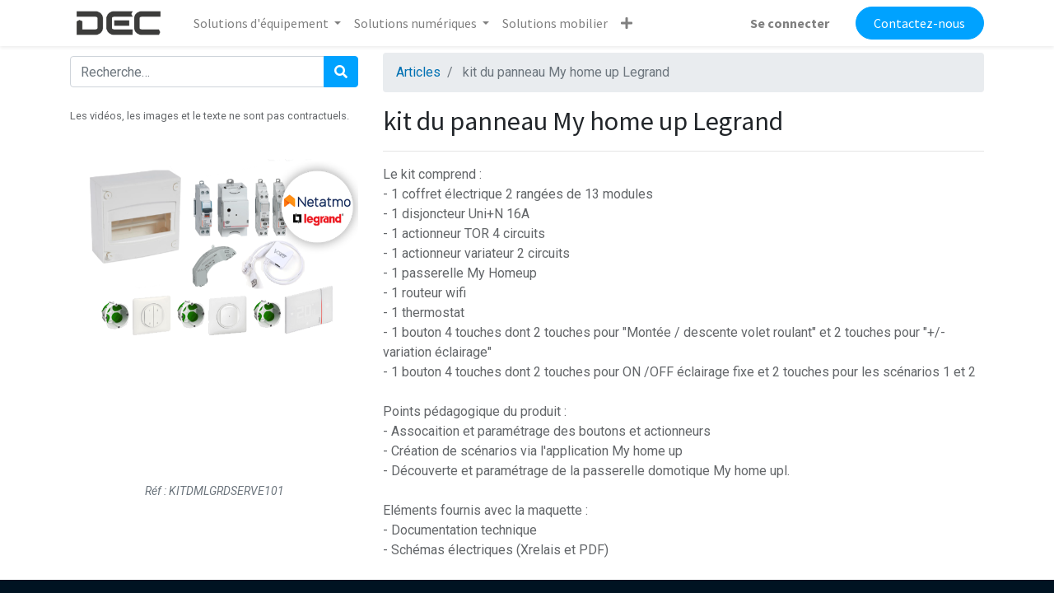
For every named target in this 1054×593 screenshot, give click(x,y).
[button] (626, 23)
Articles (418, 72)
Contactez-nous (919, 23)
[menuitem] (555, 23)
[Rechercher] (341, 71)
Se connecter (789, 23)
